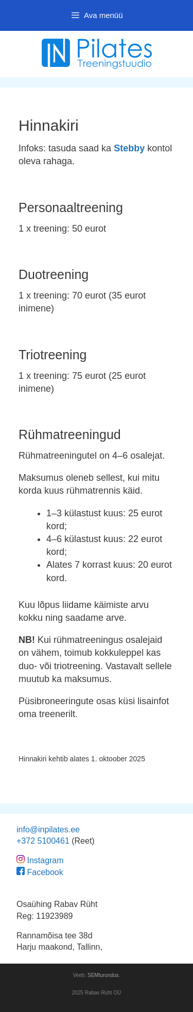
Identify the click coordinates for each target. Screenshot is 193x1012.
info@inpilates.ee (48, 829)
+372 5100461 (42, 840)
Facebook (45, 872)
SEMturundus (103, 975)
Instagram (45, 860)
